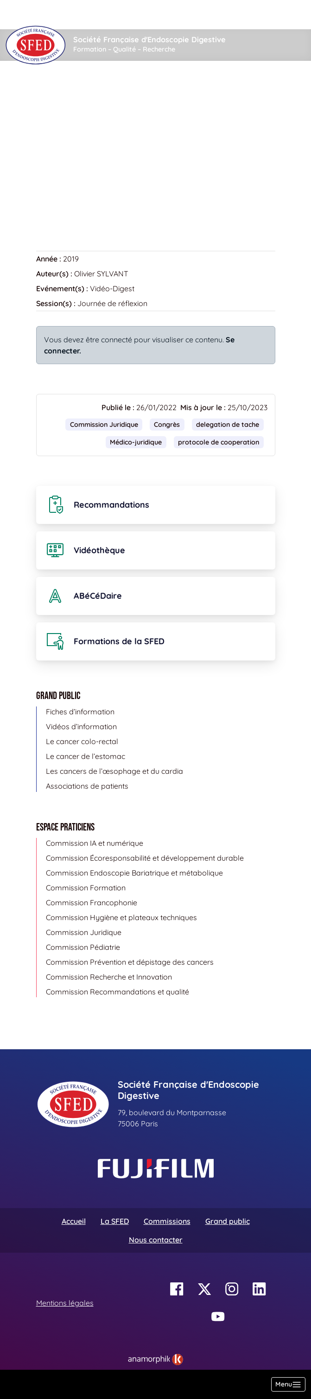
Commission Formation (86, 887)
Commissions (167, 1221)
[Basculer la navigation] (288, 1384)
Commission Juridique (104, 424)
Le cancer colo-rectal (82, 741)
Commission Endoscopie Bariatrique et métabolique (134, 872)
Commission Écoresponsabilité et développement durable (145, 858)
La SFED (115, 1221)
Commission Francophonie (91, 902)
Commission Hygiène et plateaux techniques (121, 917)
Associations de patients (87, 786)
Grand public (227, 1221)
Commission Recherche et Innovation (109, 976)
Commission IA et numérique (94, 843)
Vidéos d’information (81, 726)
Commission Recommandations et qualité (117, 991)
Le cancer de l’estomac (85, 756)
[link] (155, 1359)
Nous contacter (156, 1239)
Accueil (50, 88)
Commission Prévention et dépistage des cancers (130, 962)
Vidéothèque (98, 88)
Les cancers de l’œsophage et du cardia (114, 771)
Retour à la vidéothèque (83, 204)
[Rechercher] (109, 14)
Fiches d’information (80, 711)
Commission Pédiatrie (83, 947)
